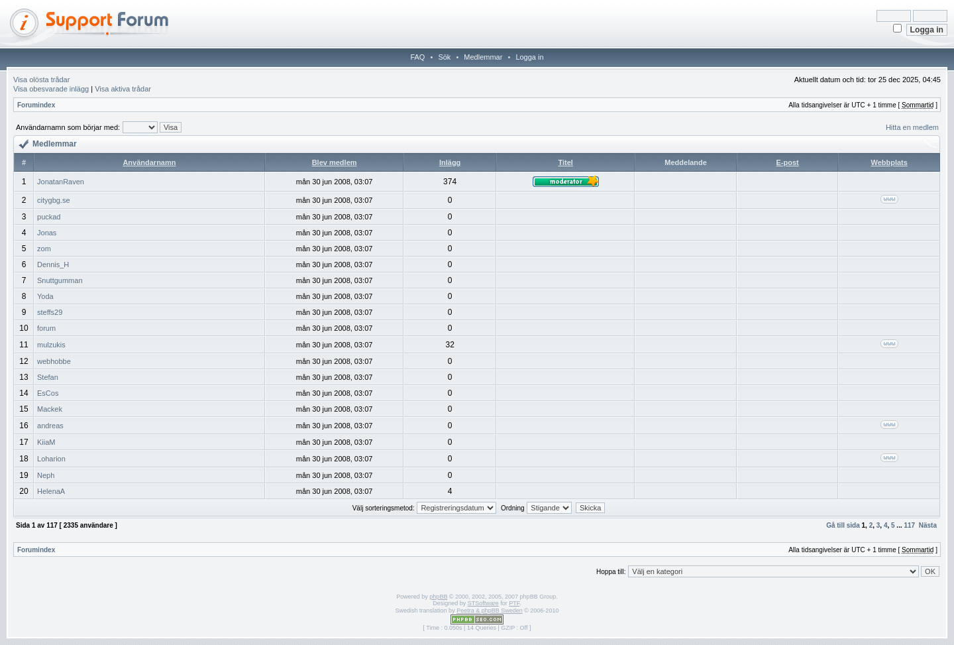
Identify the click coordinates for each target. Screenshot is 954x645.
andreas (50, 426)
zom (44, 249)
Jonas (46, 233)
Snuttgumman (59, 280)
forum (46, 328)
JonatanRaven (60, 182)
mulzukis (51, 345)
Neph (45, 475)
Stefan (47, 377)
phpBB (438, 596)
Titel (565, 162)
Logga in (529, 57)
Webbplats (889, 162)
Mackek (49, 409)
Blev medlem (334, 162)
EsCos (47, 393)
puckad (48, 217)
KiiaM (46, 442)
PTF (514, 603)
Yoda (45, 296)
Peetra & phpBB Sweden (489, 610)
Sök (444, 57)
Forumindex (36, 105)
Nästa (928, 525)
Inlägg (449, 162)
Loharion (51, 459)
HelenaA (51, 491)
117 (910, 525)
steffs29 (49, 312)
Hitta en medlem (912, 127)
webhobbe (54, 361)
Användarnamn (149, 162)
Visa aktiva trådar (123, 89)
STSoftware (483, 603)
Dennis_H (53, 264)
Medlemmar (483, 57)
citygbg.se (53, 200)
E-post (787, 162)
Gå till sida (843, 525)
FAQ (417, 57)
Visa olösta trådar (41, 80)
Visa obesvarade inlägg (51, 89)
